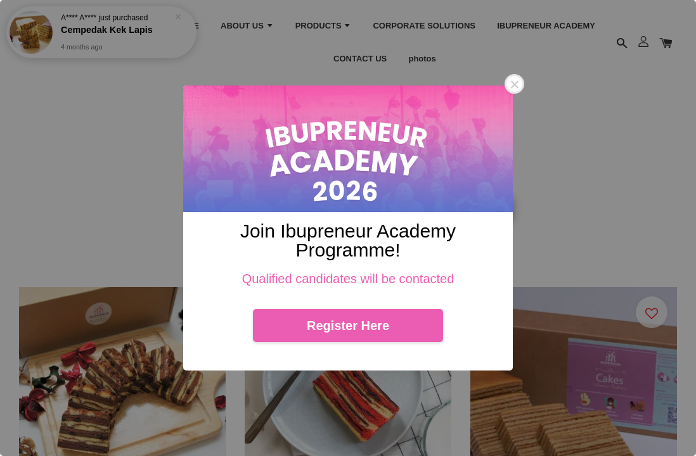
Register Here (348, 325)
